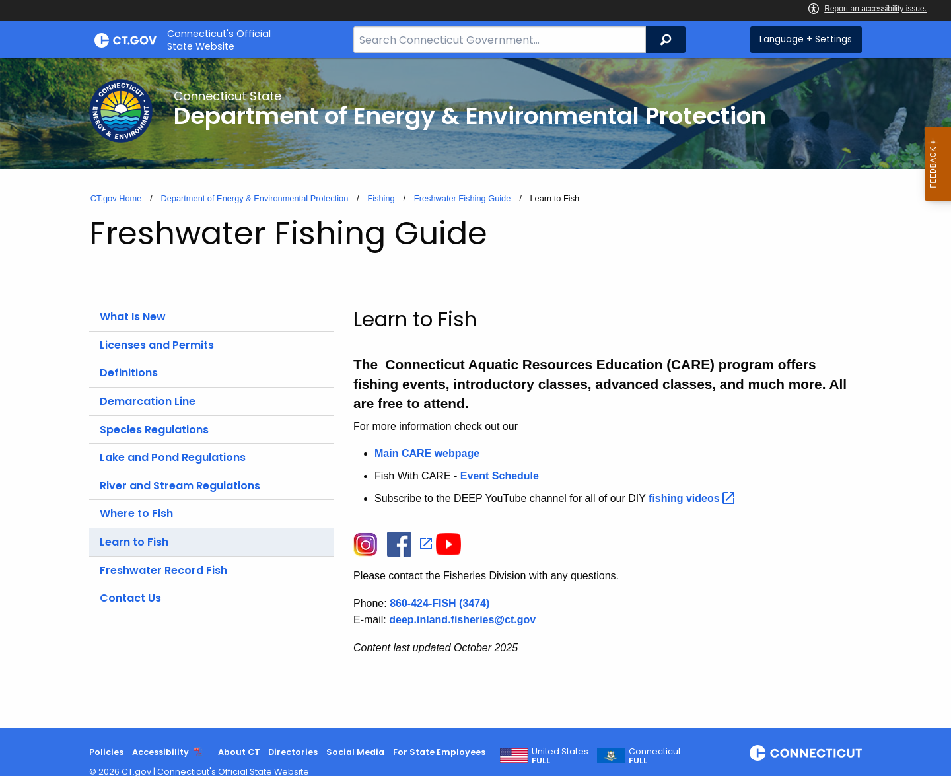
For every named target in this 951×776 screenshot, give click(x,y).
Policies (106, 752)
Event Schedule (499, 475)
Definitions (129, 372)
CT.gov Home (116, 198)
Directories (293, 752)
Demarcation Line (147, 401)
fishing (693, 498)
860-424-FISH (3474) (439, 603)
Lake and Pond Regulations (173, 457)
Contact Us (130, 598)
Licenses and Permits (157, 345)
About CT (239, 752)
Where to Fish (136, 513)
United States (560, 756)
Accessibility (160, 752)
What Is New (133, 316)
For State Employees (439, 752)
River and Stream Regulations (180, 485)
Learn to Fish (134, 541)
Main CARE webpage (426, 453)
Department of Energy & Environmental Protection (254, 198)
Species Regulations (154, 429)
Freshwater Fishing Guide (462, 198)
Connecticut (655, 756)
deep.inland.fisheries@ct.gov (462, 619)
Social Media (355, 752)
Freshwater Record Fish (163, 570)
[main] (475, 393)
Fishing (380, 198)
